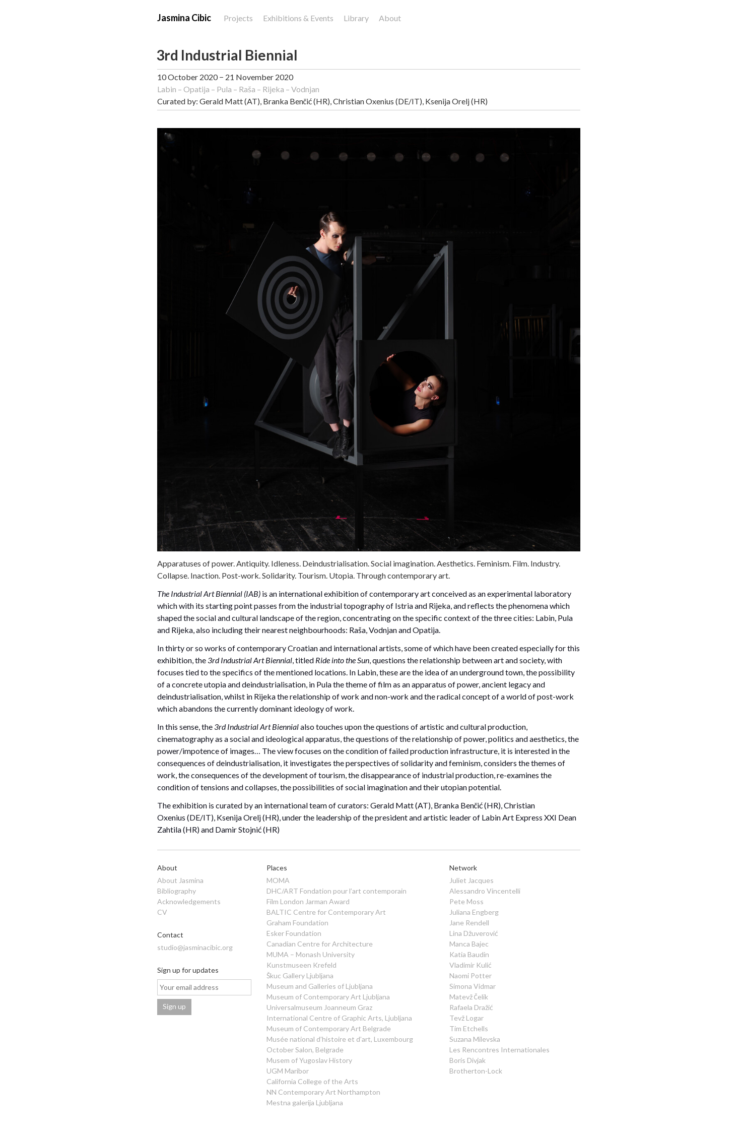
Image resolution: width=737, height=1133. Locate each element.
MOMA (278, 880)
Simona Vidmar (472, 986)
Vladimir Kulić (470, 965)
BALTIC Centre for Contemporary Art (326, 912)
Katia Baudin (469, 954)
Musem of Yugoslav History (309, 1060)
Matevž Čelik (468, 996)
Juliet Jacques (471, 880)
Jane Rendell (469, 922)
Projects (238, 18)
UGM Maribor (287, 1070)
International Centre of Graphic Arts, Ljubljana (339, 1018)
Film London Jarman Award (308, 901)
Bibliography (176, 891)
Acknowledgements (189, 901)
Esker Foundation (293, 933)
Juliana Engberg (474, 912)
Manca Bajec (469, 943)
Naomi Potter (470, 975)
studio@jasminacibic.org (195, 947)
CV (162, 912)
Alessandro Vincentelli (484, 891)
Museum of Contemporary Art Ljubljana (328, 996)
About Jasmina (180, 880)
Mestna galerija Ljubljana (304, 1102)
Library (356, 18)
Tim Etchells (468, 1028)
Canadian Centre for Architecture (319, 943)
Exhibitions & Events (298, 18)
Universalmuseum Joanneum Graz (319, 1007)
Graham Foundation (297, 922)
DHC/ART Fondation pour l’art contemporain (336, 891)
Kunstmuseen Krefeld (301, 965)
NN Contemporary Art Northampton (323, 1092)
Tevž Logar (466, 1018)
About (390, 18)
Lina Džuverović (473, 933)
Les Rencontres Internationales (499, 1049)
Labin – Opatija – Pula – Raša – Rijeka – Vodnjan (238, 89)
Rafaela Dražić (471, 1007)
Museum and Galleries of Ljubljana (319, 986)
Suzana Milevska (474, 1039)
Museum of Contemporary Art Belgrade (328, 1028)
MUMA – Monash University (310, 954)
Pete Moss (466, 901)
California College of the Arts (312, 1081)
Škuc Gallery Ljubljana (299, 975)
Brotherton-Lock (475, 1070)
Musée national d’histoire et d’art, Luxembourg (339, 1039)
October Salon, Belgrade (305, 1049)
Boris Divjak (467, 1060)
